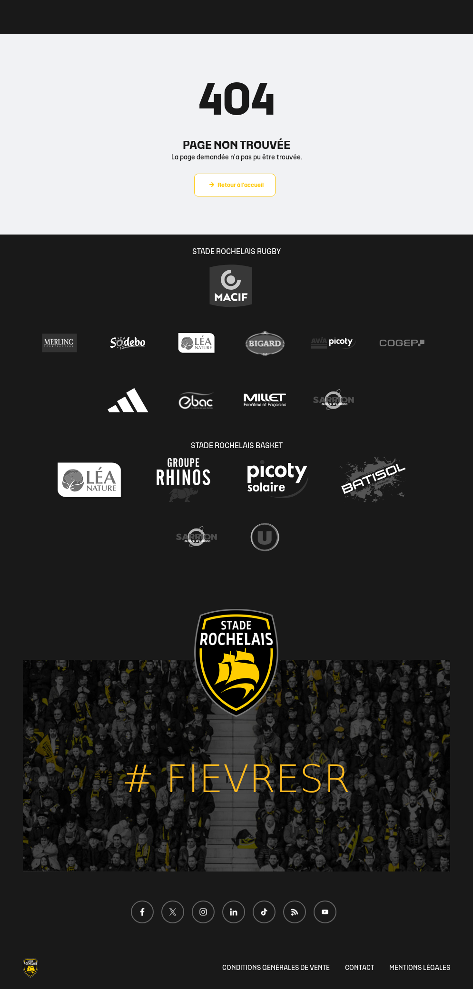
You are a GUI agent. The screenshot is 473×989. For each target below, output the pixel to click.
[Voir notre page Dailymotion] (294, 912)
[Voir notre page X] (172, 912)
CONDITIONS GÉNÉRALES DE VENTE (276, 968)
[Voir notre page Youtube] (325, 912)
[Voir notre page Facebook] (142, 912)
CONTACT (359, 968)
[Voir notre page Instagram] (203, 912)
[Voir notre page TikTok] (264, 912)
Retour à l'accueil (240, 185)
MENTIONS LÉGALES (419, 968)
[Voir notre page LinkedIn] (233, 912)
